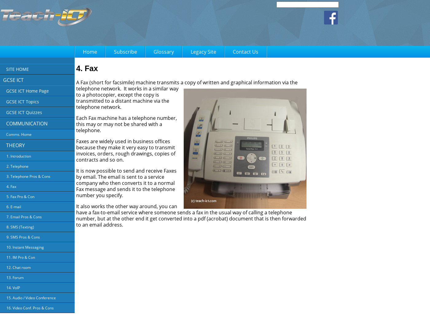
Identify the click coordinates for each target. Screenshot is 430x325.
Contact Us (245, 51)
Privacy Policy (204, 316)
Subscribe (125, 51)
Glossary (164, 51)
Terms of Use (230, 316)
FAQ (250, 316)
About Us (180, 316)
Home (90, 51)
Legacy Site (203, 51)
